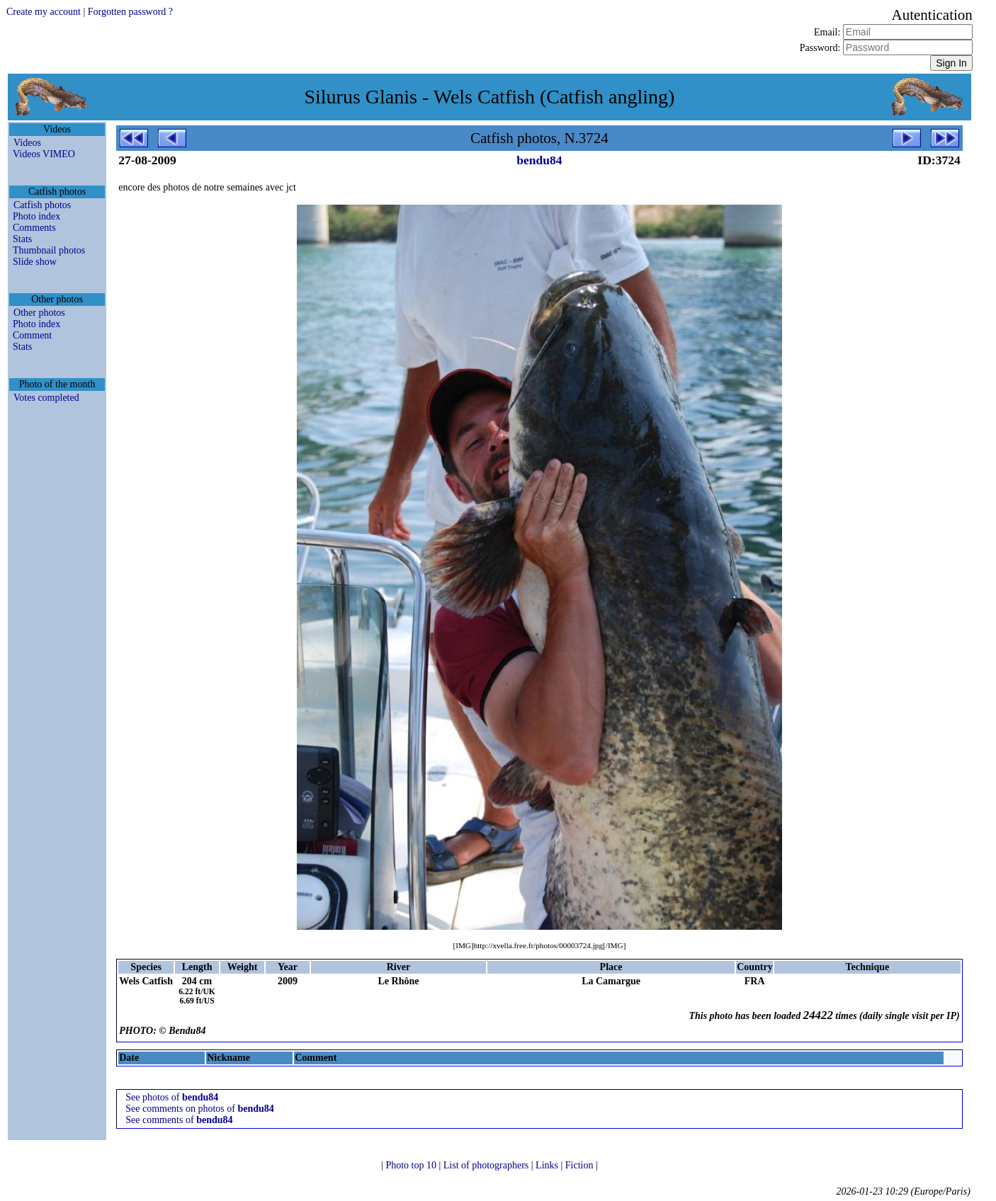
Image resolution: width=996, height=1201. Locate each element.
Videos (27, 142)
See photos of (171, 1097)
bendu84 (539, 160)
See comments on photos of (199, 1108)
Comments (34, 227)
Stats (22, 239)
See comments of (178, 1120)
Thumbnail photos (49, 250)
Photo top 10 (411, 1165)
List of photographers (487, 1165)
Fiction (580, 1165)
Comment (32, 335)
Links (548, 1165)
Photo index (36, 216)
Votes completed (46, 397)
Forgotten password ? (130, 11)
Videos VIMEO (44, 154)
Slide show (35, 261)
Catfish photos (42, 205)
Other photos (39, 312)
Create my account (43, 11)
